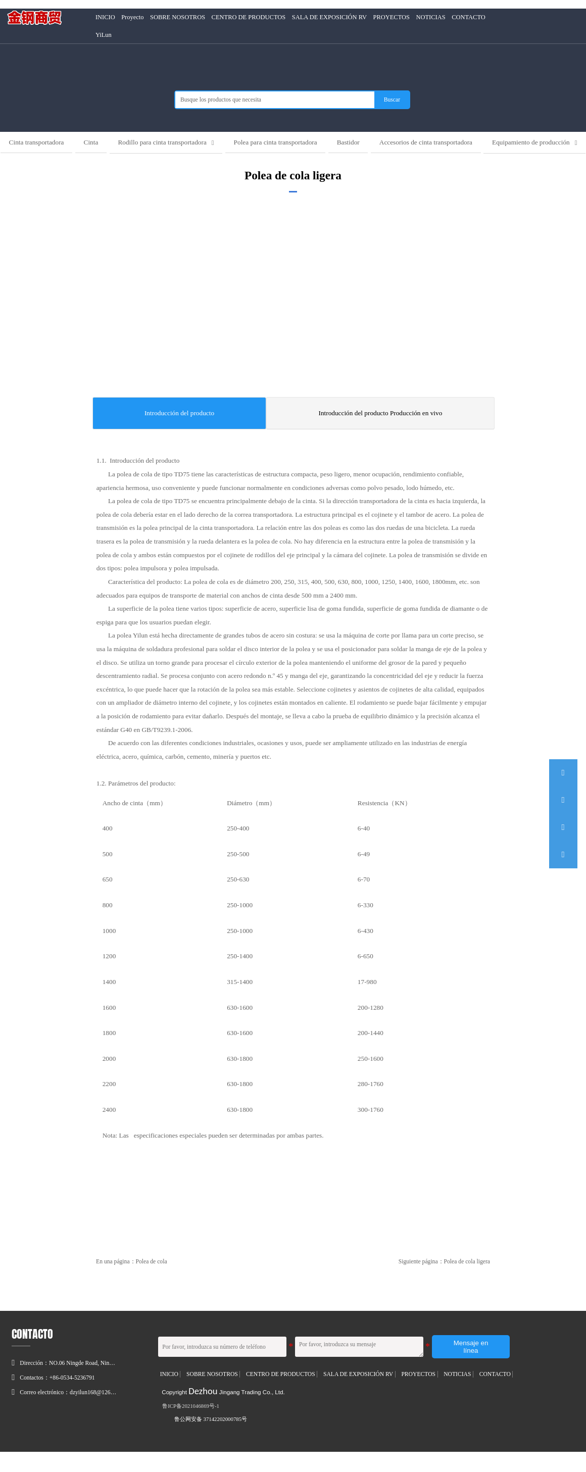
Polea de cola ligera (467, 1282)
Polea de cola (151, 1282)
